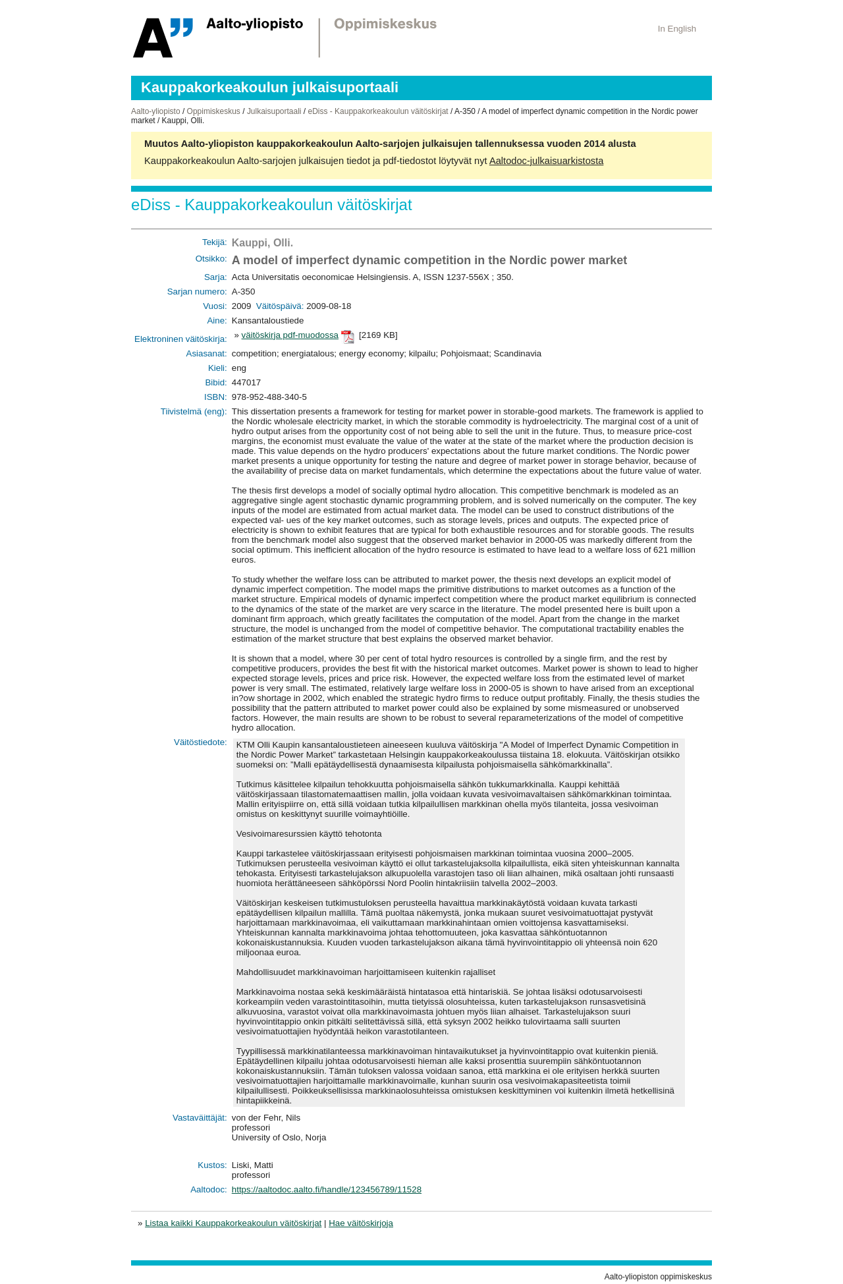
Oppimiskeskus (213, 111)
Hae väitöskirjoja (361, 1223)
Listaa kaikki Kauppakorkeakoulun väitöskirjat (233, 1223)
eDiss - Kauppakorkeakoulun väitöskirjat (378, 111)
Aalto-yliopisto (155, 111)
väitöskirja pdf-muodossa (290, 335)
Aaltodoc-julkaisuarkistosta (546, 160)
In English (677, 29)
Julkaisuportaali (274, 111)
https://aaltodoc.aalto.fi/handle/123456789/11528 (327, 1189)
